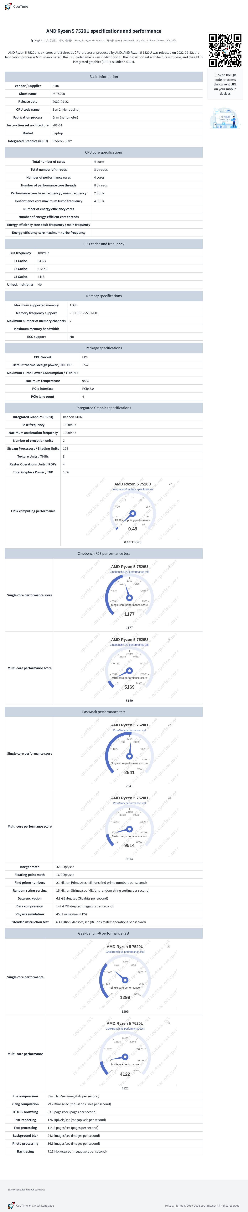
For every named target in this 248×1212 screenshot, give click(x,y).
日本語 (110, 40)
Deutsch (100, 40)
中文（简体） (51, 40)
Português (129, 40)
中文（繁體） (66, 40)
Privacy (169, 1205)
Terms (179, 1205)
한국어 (118, 40)
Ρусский (90, 40)
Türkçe (160, 40)
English (38, 40)
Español (141, 40)
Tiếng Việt (170, 40)
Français (79, 40)
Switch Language (43, 1205)
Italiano (151, 40)
